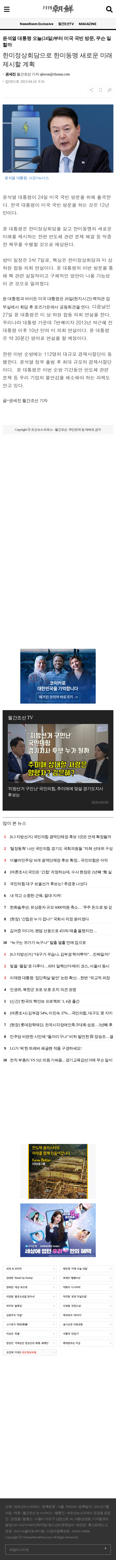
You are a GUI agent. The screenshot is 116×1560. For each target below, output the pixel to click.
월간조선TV (66, 24)
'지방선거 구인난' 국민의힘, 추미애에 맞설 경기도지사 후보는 (55, 791)
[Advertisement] (58, 505)
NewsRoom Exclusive (36, 24)
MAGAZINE (87, 24)
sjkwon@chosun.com (55, 74)
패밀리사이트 (19, 1550)
